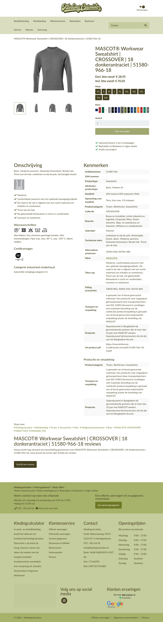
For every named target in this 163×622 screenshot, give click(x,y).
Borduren (89, 21)
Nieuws (29, 29)
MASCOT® (111, 257)
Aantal (98, 117)
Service (17, 29)
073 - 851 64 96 (25, 508)
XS (98, 91)
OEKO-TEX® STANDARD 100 (30, 430)
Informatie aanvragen (59, 533)
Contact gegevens (58, 538)
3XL (134, 91)
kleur (97, 104)
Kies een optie (122, 131)
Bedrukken (75, 21)
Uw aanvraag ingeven (108, 505)
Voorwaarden (55, 552)
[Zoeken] (145, 25)
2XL (126, 91)
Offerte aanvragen (58, 529)
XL (120, 91)
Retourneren (55, 547)
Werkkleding (39, 21)
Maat (98, 86)
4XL (141, 91)
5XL (98, 97)
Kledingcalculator (23, 427)
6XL (106, 97)
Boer (109, 427)
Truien (53, 427)
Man (76, 427)
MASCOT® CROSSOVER (127, 427)
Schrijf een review (25, 464)
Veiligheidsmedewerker (92, 427)
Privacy (52, 556)
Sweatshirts (64, 427)
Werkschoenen (57, 21)
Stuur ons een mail (48, 508)
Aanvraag (42, 29)
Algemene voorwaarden (126, 617)
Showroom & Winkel (59, 543)
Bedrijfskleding (21, 21)
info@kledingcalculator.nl (96, 547)
